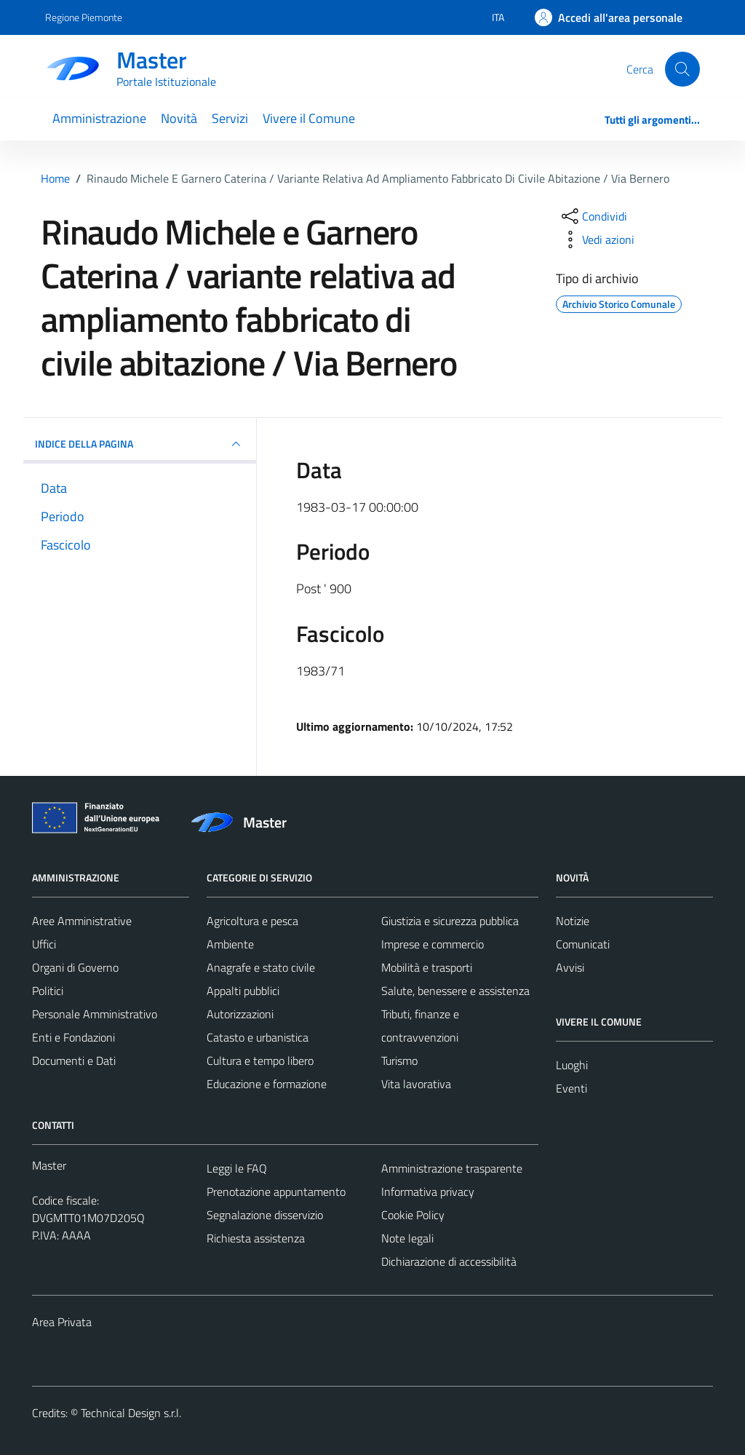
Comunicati (583, 944)
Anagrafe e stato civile (261, 967)
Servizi (230, 118)
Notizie (572, 920)
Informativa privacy (427, 1191)
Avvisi (570, 967)
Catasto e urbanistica (257, 1037)
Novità (179, 118)
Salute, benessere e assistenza (455, 990)
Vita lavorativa (416, 1084)
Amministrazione (99, 118)
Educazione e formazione (267, 1084)
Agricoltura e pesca (252, 920)
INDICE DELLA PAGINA (139, 444)
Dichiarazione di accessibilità (449, 1261)
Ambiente (230, 944)
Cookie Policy (413, 1215)
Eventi (571, 1088)
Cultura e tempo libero (260, 1060)
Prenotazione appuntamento (276, 1191)
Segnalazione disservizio (265, 1215)
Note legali (407, 1238)
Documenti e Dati (74, 1060)
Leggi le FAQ (237, 1168)
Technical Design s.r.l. (131, 1413)
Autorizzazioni (240, 1014)
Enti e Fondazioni (73, 1037)
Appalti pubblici (243, 990)
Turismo (399, 1060)
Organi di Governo (75, 967)
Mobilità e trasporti (426, 967)
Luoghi (572, 1065)
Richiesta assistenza (256, 1238)
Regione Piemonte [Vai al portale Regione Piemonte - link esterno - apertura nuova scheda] (83, 17)
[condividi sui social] (593, 216)
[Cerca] (682, 69)
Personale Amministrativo (94, 1014)
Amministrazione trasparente (451, 1168)
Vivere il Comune (309, 118)
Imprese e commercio (432, 944)
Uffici (44, 944)
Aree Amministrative (82, 920)
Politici (47, 990)
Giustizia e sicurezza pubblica (450, 920)
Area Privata (62, 1322)
